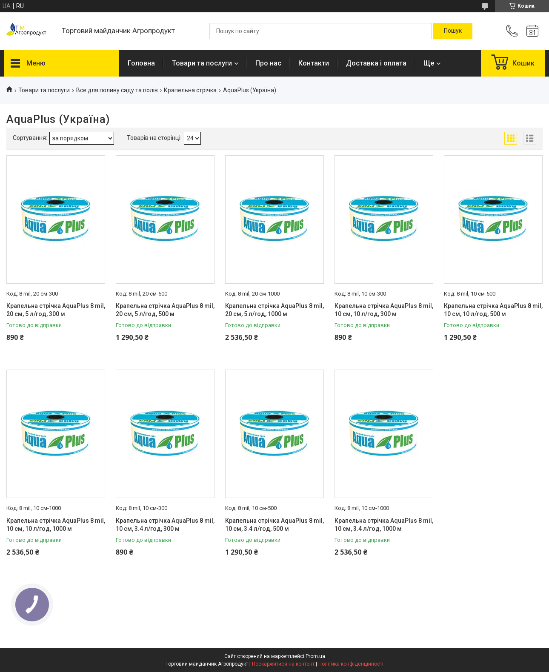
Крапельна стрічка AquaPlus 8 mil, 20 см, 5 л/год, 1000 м (274, 310)
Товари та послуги (202, 63)
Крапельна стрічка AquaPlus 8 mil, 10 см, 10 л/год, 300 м (384, 310)
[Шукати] (452, 31)
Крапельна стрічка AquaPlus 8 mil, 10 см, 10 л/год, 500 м (493, 310)
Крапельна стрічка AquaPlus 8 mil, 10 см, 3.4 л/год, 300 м (165, 524)
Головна (141, 63)
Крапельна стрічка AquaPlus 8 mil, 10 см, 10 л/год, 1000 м (55, 524)
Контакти (313, 63)
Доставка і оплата (376, 63)
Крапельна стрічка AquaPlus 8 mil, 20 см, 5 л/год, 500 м (165, 310)
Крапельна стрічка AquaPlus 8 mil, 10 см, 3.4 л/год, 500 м (274, 524)
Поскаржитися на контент (283, 664)
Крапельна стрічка (190, 90)
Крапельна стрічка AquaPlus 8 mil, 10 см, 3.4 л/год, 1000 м (384, 524)
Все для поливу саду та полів (117, 90)
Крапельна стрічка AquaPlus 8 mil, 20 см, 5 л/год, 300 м (55, 310)
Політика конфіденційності (350, 664)
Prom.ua (315, 656)
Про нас (268, 63)
